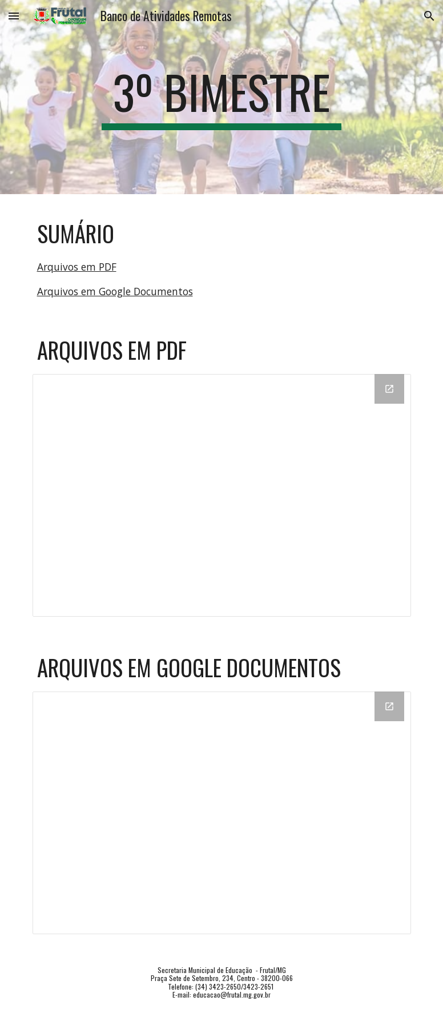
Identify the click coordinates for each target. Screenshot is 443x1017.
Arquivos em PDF (76, 267)
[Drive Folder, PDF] (222, 495)
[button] (13, 15)
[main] (221, 97)
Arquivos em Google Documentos (115, 291)
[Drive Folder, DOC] (222, 813)
